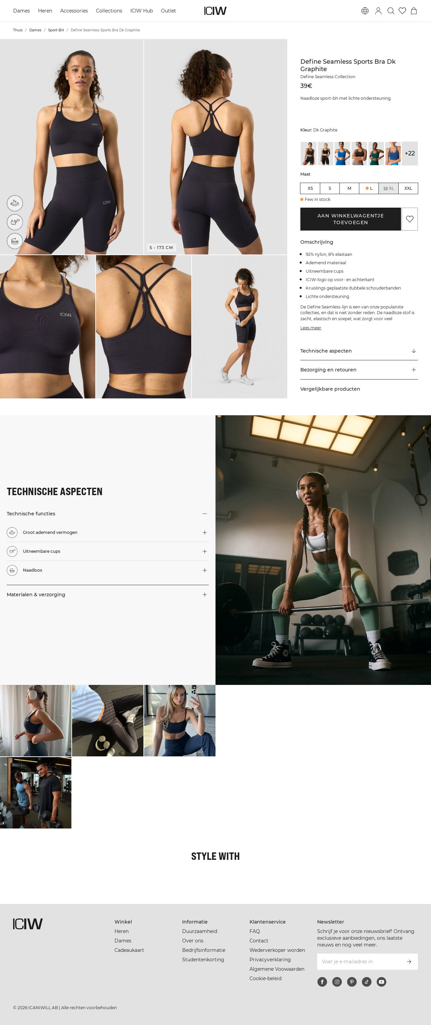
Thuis (18, 30)
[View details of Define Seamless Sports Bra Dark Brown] (359, 153)
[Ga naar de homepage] (215, 11)
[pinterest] (352, 982)
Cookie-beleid (265, 978)
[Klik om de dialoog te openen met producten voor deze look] (35, 720)
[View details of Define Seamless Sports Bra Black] (308, 153)
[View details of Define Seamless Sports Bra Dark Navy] (393, 153)
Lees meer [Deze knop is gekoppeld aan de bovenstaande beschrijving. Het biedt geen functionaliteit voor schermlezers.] (310, 327)
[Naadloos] (15, 241)
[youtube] (381, 982)
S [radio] (330, 188)
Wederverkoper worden (277, 950)
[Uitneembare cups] (15, 222)
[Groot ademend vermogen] (15, 203)
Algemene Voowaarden (277, 969)
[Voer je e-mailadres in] (358, 962)
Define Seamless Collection (327, 76)
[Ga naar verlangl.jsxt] (402, 11)
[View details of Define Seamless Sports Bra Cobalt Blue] (342, 153)
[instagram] (337, 982)
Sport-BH (56, 30)
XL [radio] (388, 188)
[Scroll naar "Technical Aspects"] (359, 350)
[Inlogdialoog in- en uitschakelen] (378, 11)
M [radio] (349, 188)
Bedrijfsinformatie (203, 950)
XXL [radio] (408, 188)
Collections (109, 11)
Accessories (74, 11)
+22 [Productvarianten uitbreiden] (410, 153)
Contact (259, 941)
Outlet (168, 11)
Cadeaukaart (129, 950)
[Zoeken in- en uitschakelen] (391, 11)
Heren (45, 11)
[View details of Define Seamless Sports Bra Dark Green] (376, 153)
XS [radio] (310, 188)
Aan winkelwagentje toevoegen (351, 219)
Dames (21, 11)
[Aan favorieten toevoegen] (410, 219)
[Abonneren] (409, 961)
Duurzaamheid (199, 931)
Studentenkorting (203, 960)
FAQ (255, 931)
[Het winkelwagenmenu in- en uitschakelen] (414, 11)
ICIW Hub (141, 11)
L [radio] (371, 188)
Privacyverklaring (270, 960)
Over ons (192, 941)
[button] (71, 146)
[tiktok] (366, 982)
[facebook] (322, 982)
